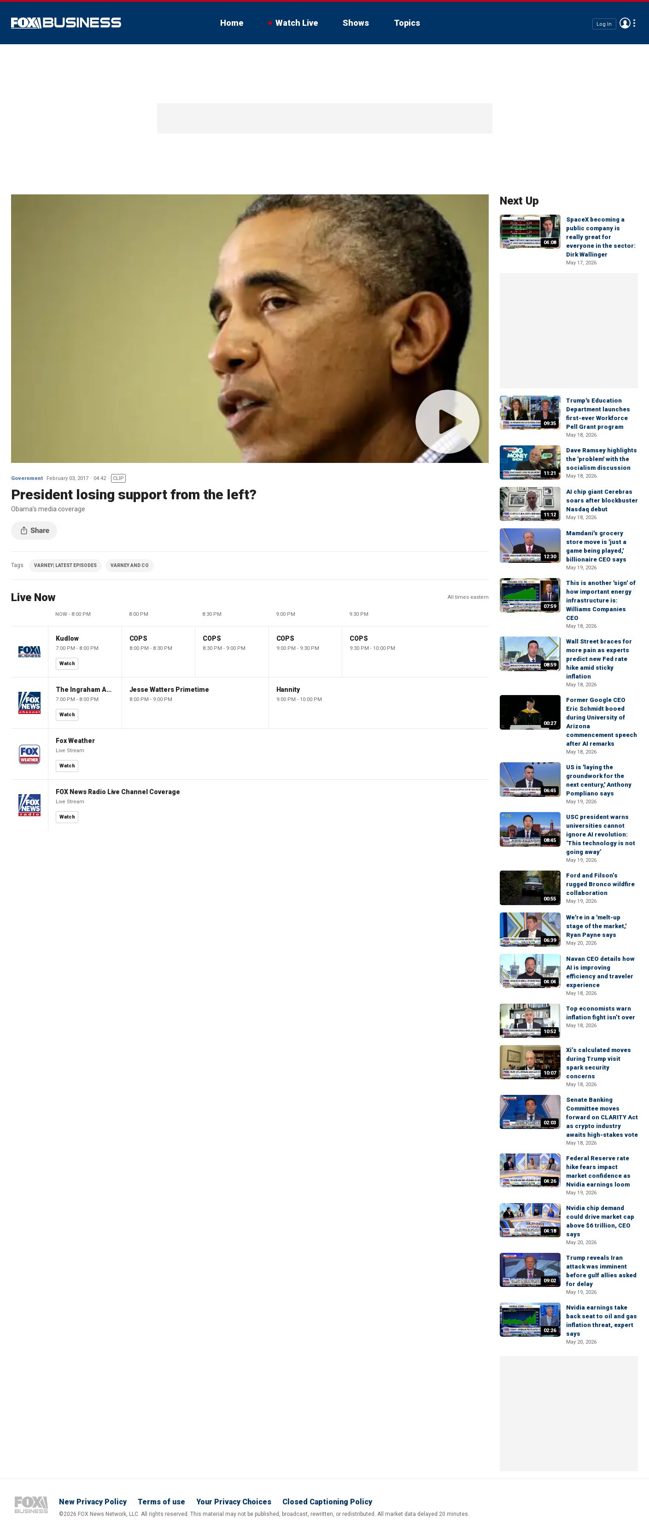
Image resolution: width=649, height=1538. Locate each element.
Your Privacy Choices (233, 1501)
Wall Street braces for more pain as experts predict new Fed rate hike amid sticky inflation (599, 659)
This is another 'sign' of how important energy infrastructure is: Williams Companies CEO (601, 600)
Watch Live (296, 23)
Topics (407, 23)
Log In (604, 24)
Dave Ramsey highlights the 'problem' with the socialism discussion (601, 459)
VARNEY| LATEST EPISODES (65, 565)
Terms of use (161, 1501)
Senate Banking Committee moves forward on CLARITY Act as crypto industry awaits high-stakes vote (602, 1117)
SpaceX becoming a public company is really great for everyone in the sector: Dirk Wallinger (601, 237)
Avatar (625, 23)
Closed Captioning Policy (327, 1501)
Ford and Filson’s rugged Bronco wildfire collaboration (600, 884)
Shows (356, 23)
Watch (67, 664)
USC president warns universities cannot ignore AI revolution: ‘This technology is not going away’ (600, 834)
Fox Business (66, 23)
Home (231, 23)
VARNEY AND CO (130, 565)
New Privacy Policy (93, 1501)
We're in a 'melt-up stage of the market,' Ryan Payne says (596, 926)
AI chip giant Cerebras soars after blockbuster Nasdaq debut (602, 500)
